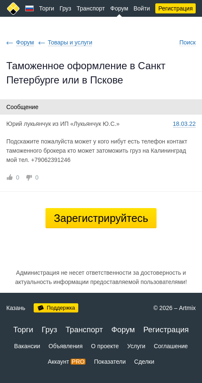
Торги (46, 8)
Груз (65, 8)
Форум (119, 8)
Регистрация (175, 8)
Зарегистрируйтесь (101, 218)
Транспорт (91, 8)
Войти (141, 8)
